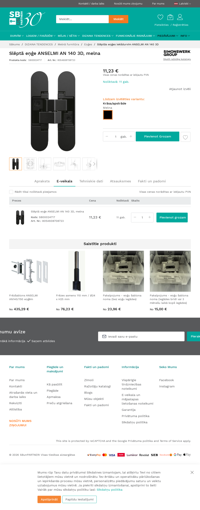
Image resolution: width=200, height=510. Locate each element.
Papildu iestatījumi (79, 499)
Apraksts (42, 181)
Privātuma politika (135, 416)
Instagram (167, 386)
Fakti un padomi (152, 181)
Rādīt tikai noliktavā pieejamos (35, 191)
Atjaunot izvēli (180, 89)
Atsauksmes (120, 181)
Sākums (15, 44)
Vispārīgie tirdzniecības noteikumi (131, 384)
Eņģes (88, 44)
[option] (108, 115)
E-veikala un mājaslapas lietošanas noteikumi (137, 399)
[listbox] (147, 116)
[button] (30, 164)
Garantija (129, 410)
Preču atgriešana (59, 403)
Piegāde (52, 390)
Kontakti (15, 386)
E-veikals (64, 181)
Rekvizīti (15, 403)
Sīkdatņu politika (134, 422)
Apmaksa (54, 397)
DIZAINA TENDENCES (39, 44)
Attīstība (15, 409)
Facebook (166, 380)
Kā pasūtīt (54, 384)
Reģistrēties (180, 24)
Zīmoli (89, 380)
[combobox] (82, 19)
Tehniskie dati (91, 181)
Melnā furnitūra (69, 44)
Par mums (158, 3)
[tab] (42, 181)
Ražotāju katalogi (97, 386)
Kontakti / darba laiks (91, 3)
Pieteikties (162, 24)
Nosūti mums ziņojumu (128, 3)
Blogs (88, 392)
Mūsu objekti (94, 399)
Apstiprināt (49, 499)
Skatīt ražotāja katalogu (177, 59)
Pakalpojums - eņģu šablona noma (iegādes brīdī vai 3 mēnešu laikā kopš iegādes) (169, 299)
